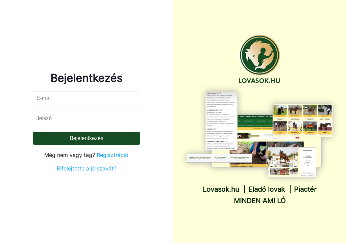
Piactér (305, 189)
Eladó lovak (266, 189)
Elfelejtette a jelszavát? (86, 168)
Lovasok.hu (221, 189)
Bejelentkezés (86, 138)
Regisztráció (112, 155)
